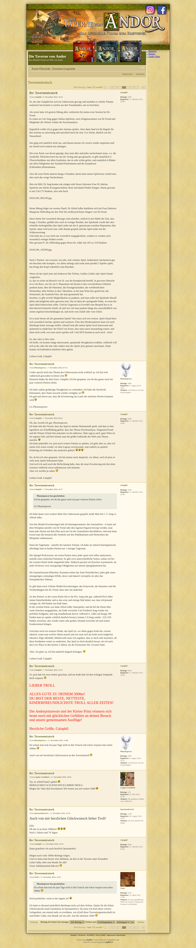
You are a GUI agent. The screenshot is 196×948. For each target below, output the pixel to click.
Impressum (111, 935)
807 (143, 87)
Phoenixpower (40, 368)
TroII (36, 877)
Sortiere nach (100, 922)
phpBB (89, 940)
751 (119, 87)
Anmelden (140, 74)
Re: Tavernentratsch (43, 93)
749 (111, 87)
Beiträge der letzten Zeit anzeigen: (63, 922)
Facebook (81, 935)
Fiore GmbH (101, 935)
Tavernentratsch (40, 82)
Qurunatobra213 (41, 813)
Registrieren (127, 74)
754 (132, 87)
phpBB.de (109, 942)
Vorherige (34, 922)
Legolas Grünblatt (41, 777)
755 (137, 87)
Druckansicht (138, 67)
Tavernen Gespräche (63, 68)
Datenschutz (120, 935)
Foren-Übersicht (41, 68)
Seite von (94, 87)
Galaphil (37, 97)
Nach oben (144, 359)
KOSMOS (91, 935)
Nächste (140, 922)
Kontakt (74, 935)
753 (128, 87)
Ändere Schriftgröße (142, 67)
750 (115, 87)
